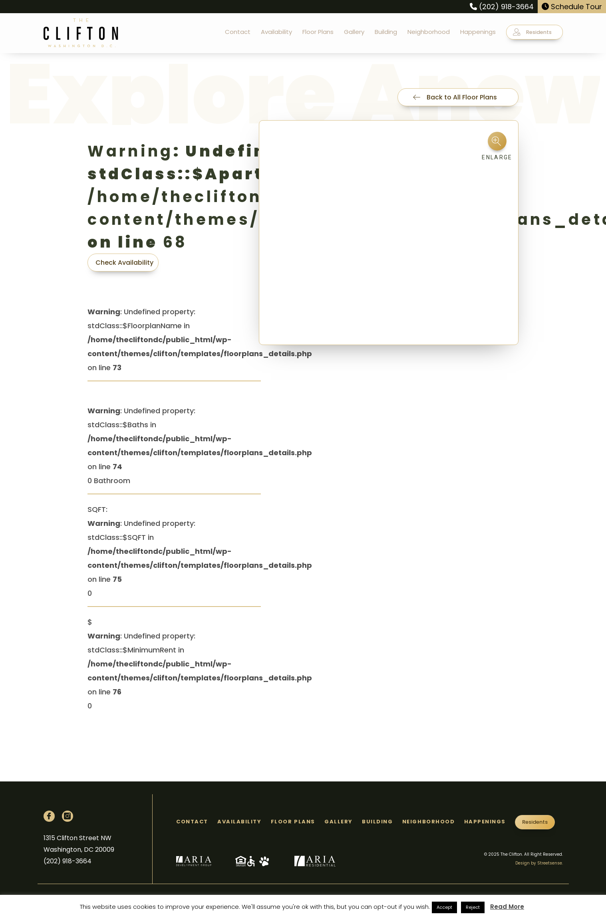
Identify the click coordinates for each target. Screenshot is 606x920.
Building (386, 32)
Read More (507, 906)
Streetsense (549, 863)
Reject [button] (473, 907)
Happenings (478, 32)
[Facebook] (49, 816)
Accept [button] (444, 907)
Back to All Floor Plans (455, 97)
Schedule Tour (572, 7)
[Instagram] (67, 816)
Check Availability (124, 262)
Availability (276, 32)
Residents (532, 32)
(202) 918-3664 (502, 7)
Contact (237, 32)
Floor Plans (318, 32)
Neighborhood (428, 32)
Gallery (354, 32)
